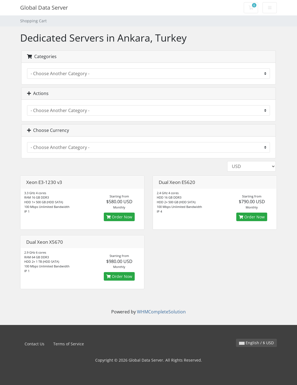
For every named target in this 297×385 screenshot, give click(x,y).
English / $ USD (256, 342)
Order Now (119, 216)
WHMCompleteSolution (161, 312)
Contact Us (34, 343)
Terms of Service (68, 343)
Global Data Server (44, 7)
